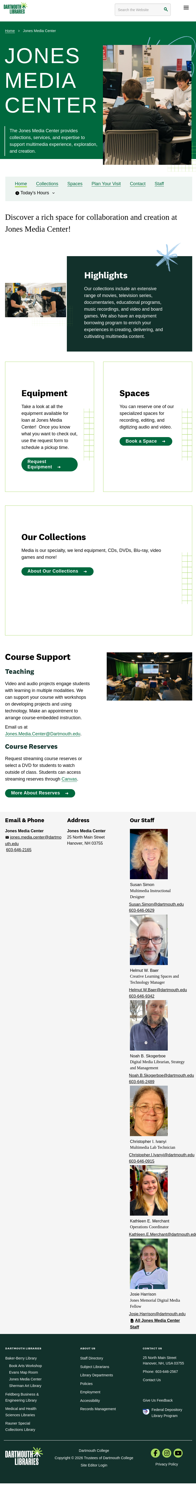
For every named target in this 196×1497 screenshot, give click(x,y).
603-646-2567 (166, 1372)
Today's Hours (35, 192)
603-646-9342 (141, 996)
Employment (90, 1392)
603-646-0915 (141, 1161)
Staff (159, 183)
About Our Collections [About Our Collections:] (52, 571)
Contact (138, 183)
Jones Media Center (25, 1379)
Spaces (74, 183)
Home (10, 31)
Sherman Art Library (25, 1386)
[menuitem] (155, 1454)
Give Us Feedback (158, 1400)
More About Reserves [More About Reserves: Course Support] (35, 792)
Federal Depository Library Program (167, 1413)
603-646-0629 (141, 910)
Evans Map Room (23, 1372)
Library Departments (96, 1375)
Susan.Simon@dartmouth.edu (156, 904)
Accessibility (90, 1401)
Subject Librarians (94, 1367)
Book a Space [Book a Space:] (141, 441)
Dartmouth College (94, 1451)
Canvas (69, 779)
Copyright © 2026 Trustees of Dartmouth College (94, 1458)
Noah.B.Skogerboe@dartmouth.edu (161, 1075)
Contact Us (152, 1380)
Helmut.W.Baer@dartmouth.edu (158, 989)
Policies (86, 1384)
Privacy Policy (166, 1464)
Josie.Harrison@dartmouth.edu (157, 1314)
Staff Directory (91, 1358)
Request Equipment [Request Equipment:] (39, 464)
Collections (47, 183)
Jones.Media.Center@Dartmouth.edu (42, 733)
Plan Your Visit (106, 183)
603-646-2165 (19, 849)
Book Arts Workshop (25, 1366)
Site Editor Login (94, 1465)
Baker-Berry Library (21, 1358)
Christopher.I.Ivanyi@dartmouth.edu (161, 1155)
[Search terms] (143, 10)
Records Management (98, 1409)
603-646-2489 (141, 1081)
